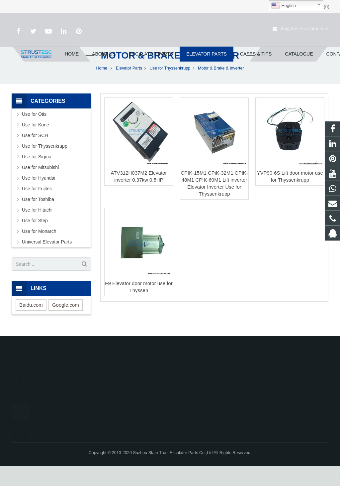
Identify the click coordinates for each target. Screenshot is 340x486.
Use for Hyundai (38, 198)
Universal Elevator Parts (47, 262)
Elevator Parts (129, 88)
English (283, 6)
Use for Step (35, 240)
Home (101, 88)
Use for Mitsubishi (40, 187)
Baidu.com (31, 325)
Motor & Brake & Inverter (170, 76)
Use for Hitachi (37, 230)
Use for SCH (35, 155)
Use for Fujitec (37, 209)
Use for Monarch (39, 251)
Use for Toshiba (38, 219)
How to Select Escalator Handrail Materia (50, 395)
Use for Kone (35, 145)
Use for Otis (34, 134)
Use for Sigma (36, 177)
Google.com (65, 325)
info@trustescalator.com (303, 28)
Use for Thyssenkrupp (170, 88)
